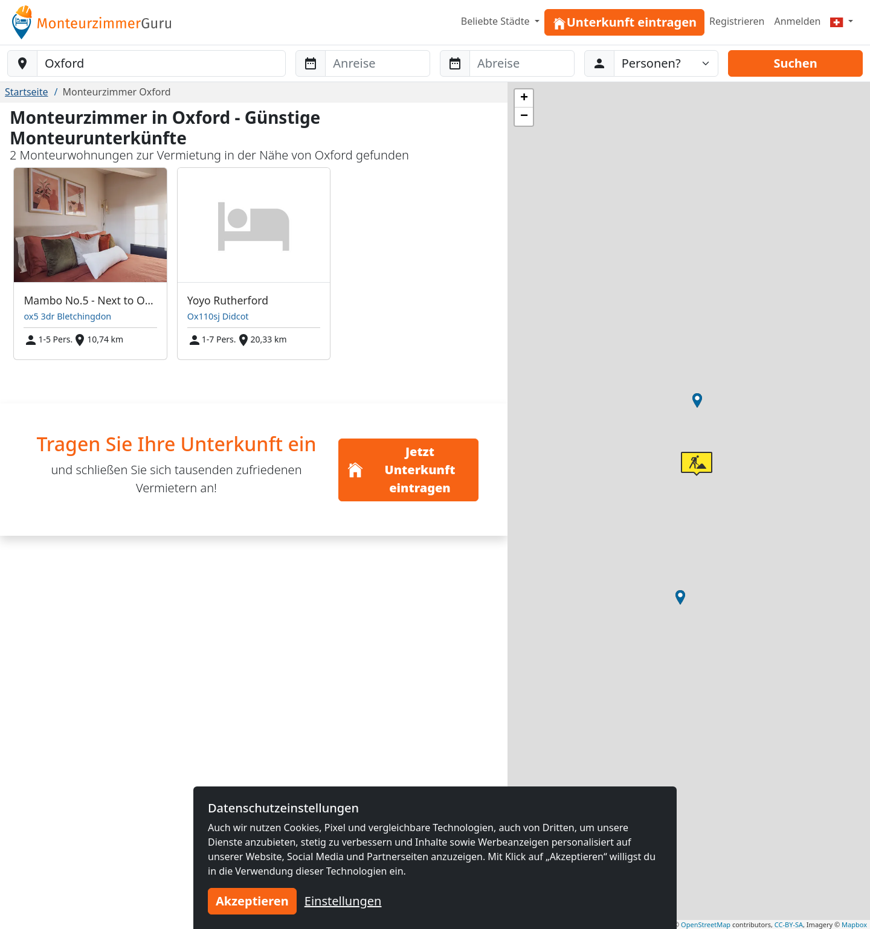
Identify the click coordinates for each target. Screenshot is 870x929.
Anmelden (797, 21)
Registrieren (736, 21)
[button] (697, 400)
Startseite (26, 91)
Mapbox (854, 924)
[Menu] (841, 21)
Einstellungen (343, 901)
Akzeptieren (252, 901)
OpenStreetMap (705, 924)
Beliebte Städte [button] (496, 21)
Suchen (795, 63)
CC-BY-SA (789, 924)
